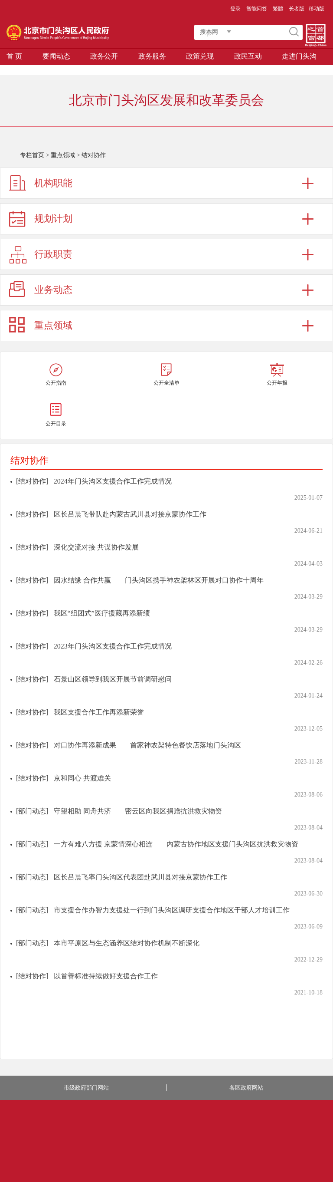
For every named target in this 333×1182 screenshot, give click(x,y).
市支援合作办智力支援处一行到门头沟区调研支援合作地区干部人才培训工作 (172, 910)
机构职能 (53, 183)
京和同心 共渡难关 (82, 778)
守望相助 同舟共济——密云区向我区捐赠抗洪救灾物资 (138, 811)
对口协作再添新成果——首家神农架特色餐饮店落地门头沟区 (147, 745)
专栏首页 (32, 155)
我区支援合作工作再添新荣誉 (99, 712)
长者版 (296, 9)
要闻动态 (56, 56)
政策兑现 (200, 56)
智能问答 (256, 9)
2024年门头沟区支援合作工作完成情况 (113, 481)
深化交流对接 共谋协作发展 (96, 547)
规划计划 (53, 218)
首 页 (14, 56)
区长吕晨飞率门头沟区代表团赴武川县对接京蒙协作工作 (140, 877)
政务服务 (152, 56)
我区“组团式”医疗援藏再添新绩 (102, 613)
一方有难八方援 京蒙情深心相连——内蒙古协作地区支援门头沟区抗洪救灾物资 (176, 844)
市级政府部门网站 (86, 1087)
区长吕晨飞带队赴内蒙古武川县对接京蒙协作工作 (130, 514)
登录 (235, 9)
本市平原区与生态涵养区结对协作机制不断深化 (126, 943)
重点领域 (63, 155)
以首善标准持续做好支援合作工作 (106, 976)
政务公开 (104, 56)
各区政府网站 (246, 1087)
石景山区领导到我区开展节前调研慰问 (113, 679)
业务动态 (53, 289)
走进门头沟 (299, 56)
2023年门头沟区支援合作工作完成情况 (113, 646)
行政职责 (53, 254)
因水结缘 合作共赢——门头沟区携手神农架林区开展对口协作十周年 (159, 580)
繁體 (278, 9)
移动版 (316, 9)
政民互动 (248, 56)
